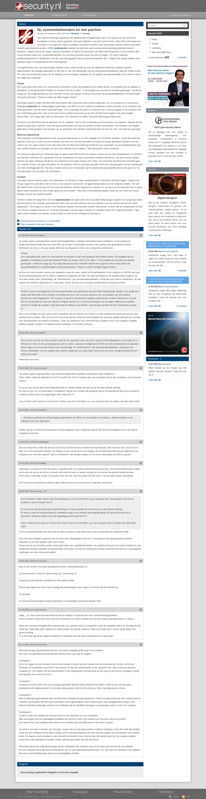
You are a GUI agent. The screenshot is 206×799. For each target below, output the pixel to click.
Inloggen (174, 15)
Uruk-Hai (43, 645)
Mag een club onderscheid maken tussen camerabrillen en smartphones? (167, 244)
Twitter (175, 796)
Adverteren (166, 791)
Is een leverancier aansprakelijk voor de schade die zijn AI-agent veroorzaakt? (166, 280)
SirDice (42, 333)
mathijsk (42, 463)
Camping (156, 48)
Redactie (75, 33)
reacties (86, 33)
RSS (188, 796)
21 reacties (181, 306)
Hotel (154, 39)
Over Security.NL (37, 791)
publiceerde (60, 48)
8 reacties (181, 270)
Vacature (152, 110)
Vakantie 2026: (155, 33)
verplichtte (31, 106)
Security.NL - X (155, 359)
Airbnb (155, 43)
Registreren (185, 15)
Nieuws (22, 24)
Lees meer (153, 161)
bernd (41, 235)
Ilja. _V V (43, 491)
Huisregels (80, 791)
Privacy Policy (123, 791)
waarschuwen (63, 199)
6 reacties (181, 57)
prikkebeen (44, 442)
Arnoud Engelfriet (170, 251)
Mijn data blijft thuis (161, 52)
